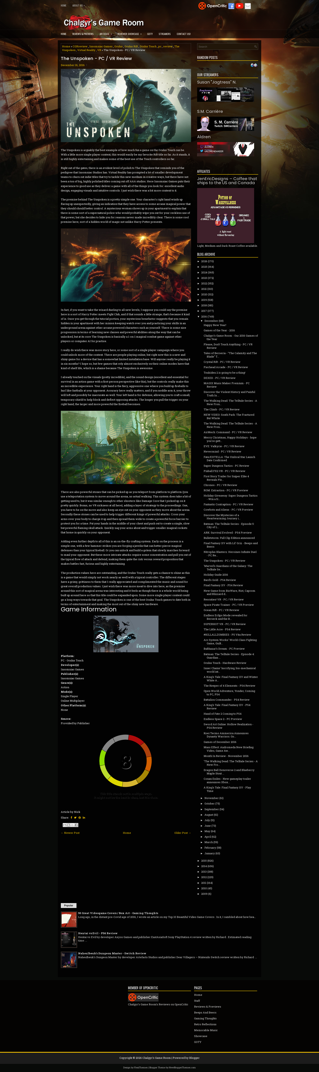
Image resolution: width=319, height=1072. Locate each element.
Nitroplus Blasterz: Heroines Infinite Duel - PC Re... (230, 553)
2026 (204, 261)
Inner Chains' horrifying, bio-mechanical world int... (230, 669)
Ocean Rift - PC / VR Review (221, 610)
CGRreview (80, 46)
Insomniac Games (101, 46)
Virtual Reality (86, 50)
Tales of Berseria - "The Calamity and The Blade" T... (230, 354)
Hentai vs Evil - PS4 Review (98, 933)
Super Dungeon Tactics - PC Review (226, 466)
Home (63, 5)
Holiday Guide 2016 (216, 574)
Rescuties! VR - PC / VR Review (224, 599)
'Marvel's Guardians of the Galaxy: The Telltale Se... (228, 567)
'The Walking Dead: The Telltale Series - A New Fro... (231, 762)
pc (159, 46)
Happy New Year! (215, 325)
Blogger (194, 1058)
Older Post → (182, 833)
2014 (204, 866)
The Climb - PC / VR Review (222, 409)
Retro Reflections (205, 1024)
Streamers (165, 34)
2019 (204, 300)
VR (99, 50)
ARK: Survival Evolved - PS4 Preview (228, 532)
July (207, 820)
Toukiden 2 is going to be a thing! (224, 372)
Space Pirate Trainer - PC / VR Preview (229, 605)
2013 (204, 871)
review (168, 46)
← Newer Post (70, 833)
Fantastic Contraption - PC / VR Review (228, 504)
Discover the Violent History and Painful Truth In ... (229, 393)
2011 (203, 883)
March (208, 842)
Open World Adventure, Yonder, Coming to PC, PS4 (229, 692)
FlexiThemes (140, 1067)
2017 (204, 311)
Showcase (200, 1036)
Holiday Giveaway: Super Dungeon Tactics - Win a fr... (231, 497)
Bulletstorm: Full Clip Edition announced (229, 538)
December (211, 321)
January (209, 853)
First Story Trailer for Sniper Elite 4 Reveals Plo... (226, 478)
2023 (204, 278)
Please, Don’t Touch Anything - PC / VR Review (228, 346)
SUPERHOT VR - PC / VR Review (225, 624)
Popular (68, 905)
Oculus (118, 46)
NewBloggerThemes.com (182, 1067)
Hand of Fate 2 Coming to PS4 (222, 713)
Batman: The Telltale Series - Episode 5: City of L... (229, 525)
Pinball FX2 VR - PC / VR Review (224, 471)
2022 (204, 283)
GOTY (150, 34)
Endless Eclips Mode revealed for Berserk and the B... (225, 617)
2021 (204, 289)
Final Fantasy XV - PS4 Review (223, 585)
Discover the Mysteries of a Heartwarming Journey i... (222, 516)
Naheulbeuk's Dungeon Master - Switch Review (112, 953)
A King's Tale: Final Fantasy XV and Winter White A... (231, 678)
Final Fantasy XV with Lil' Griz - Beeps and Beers (231, 544)
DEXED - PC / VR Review (220, 378)
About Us (79, 4)
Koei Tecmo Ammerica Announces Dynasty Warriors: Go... (226, 734)
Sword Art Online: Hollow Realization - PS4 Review (228, 726)
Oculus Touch (148, 46)
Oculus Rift (131, 46)
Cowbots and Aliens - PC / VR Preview (228, 509)
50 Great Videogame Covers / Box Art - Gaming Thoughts (118, 913)
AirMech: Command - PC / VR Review (228, 432)
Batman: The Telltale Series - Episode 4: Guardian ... (229, 655)
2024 (204, 272)
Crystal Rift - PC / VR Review (222, 362)
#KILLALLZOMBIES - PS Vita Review (227, 634)
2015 (204, 860)
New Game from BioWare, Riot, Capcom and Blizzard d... (229, 592)
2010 (204, 888)
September (211, 809)
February (210, 847)
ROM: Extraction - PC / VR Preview (226, 490)
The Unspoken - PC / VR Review (96, 58)
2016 (204, 316)
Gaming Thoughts (205, 1018)
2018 (204, 305)
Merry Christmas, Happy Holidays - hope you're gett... (230, 439)
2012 (204, 877)
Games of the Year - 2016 (219, 330)
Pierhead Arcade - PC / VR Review (226, 367)
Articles (107, 33)
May (207, 831)
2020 (204, 294)
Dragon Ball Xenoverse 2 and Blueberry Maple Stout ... (229, 771)
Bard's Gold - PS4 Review (220, 580)
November (211, 798)
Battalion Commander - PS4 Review (227, 699)
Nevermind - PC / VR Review (222, 451)
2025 (204, 267)
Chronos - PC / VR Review (220, 485)
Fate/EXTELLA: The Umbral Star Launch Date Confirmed (229, 458)
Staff (197, 1000)
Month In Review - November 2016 (226, 756)
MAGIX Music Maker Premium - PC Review (227, 384)
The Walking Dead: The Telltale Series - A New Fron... (230, 402)
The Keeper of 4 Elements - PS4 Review (229, 685)
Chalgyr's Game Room (156, 1058)
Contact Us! (184, 34)
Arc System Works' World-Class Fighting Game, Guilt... (230, 641)
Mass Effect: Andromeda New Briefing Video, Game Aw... (228, 748)
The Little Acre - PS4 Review (222, 629)
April (207, 836)
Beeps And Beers (205, 1012)
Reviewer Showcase (131, 33)
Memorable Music (206, 1030)
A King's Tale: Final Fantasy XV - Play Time (227, 789)
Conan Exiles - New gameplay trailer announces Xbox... (227, 780)
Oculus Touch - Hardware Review (225, 663)
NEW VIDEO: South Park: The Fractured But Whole (229, 416)
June (207, 825)
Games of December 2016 (220, 742)
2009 (204, 894)
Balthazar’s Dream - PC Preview (224, 648)
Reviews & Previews (83, 34)
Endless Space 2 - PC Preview (223, 719)
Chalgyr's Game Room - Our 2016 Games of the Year (231, 337)
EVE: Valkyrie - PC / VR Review (224, 446)
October (209, 803)
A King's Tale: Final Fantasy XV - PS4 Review (227, 706)
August (208, 815)
